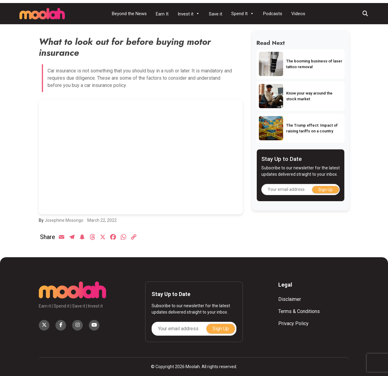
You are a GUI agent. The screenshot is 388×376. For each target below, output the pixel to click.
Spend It (242, 14)
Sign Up (325, 189)
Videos (298, 13)
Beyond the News (129, 13)
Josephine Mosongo (64, 220)
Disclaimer (289, 299)
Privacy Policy (293, 323)
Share (47, 237)
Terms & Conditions (299, 311)
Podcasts (272, 13)
